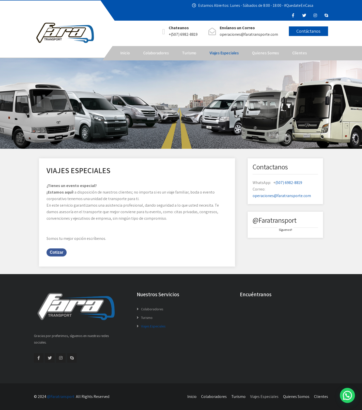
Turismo (189, 53)
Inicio (125, 53)
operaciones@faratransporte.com (282, 195)
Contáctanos (308, 31)
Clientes (299, 53)
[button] (347, 395)
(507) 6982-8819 (288, 182)
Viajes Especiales (224, 53)
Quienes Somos (265, 53)
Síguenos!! (285, 230)
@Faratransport (60, 396)
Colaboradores (156, 53)
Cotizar (56, 252)
